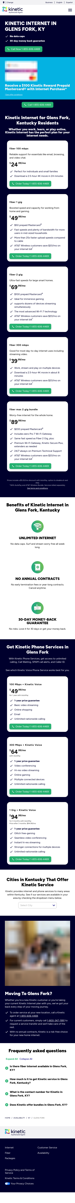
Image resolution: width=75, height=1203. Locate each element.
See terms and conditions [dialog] (37, 488)
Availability (43, 1152)
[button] (54, 905)
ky (29, 1118)
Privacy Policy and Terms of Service (19, 1171)
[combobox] (34, 905)
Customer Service (47, 1147)
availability (19, 1118)
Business (49, 2)
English (59, 2)
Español (69, 2)
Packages (10, 1158)
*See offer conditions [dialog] (13, 95)
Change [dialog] (10, 2)
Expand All (12, 1058)
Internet (9, 1147)
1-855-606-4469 (29, 1015)
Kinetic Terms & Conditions (19, 1178)
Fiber (7, 1152)
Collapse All (26, 1058)
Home (7, 1118)
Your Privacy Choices (19, 1183)
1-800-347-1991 (56, 1020)
